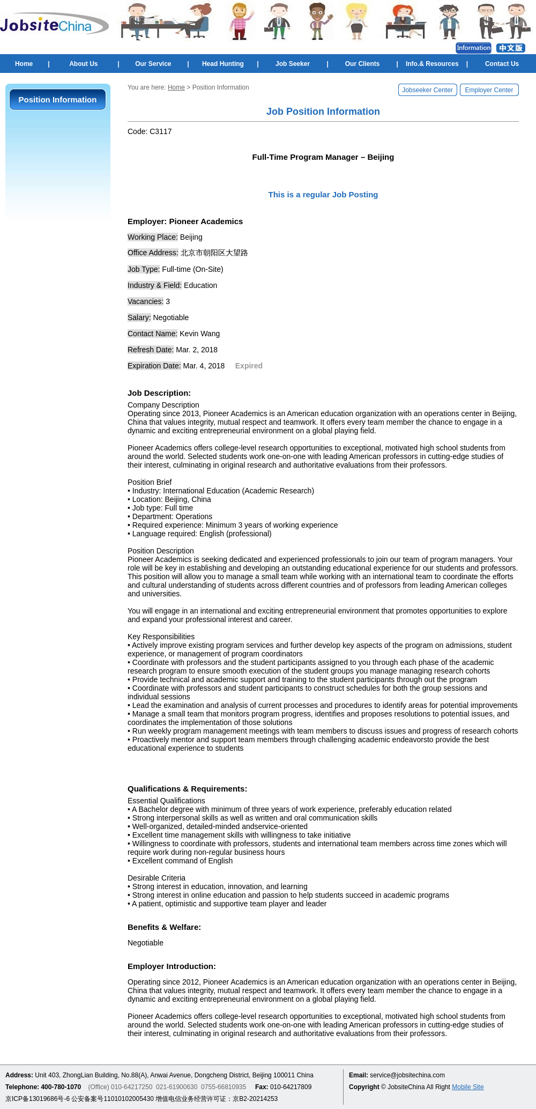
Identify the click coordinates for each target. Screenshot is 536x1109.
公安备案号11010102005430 (112, 1099)
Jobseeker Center (427, 90)
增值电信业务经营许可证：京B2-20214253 (216, 1099)
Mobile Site (467, 1087)
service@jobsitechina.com (407, 1075)
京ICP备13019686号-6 (37, 1099)
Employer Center (489, 90)
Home (24, 64)
